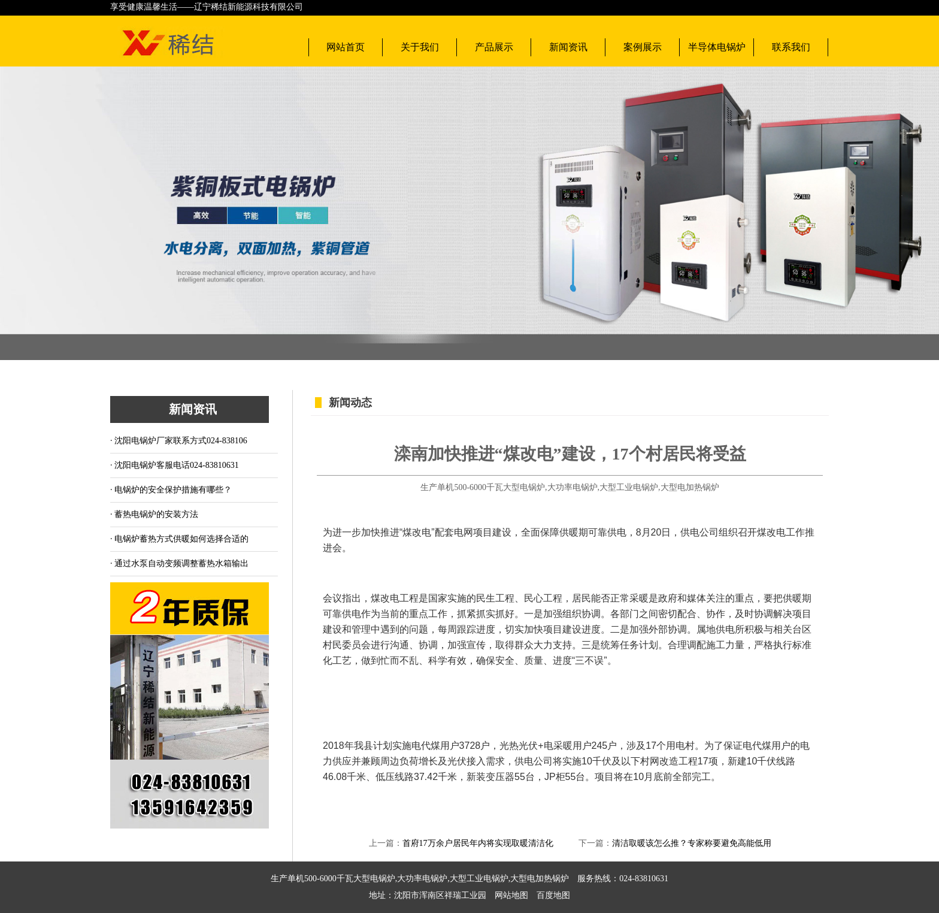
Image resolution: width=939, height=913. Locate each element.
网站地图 (511, 895)
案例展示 (642, 47)
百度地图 (549, 895)
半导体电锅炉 (717, 47)
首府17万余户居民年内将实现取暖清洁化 (477, 843)
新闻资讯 (568, 47)
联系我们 (791, 47)
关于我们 (420, 47)
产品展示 (494, 47)
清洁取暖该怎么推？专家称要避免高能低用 (691, 843)
